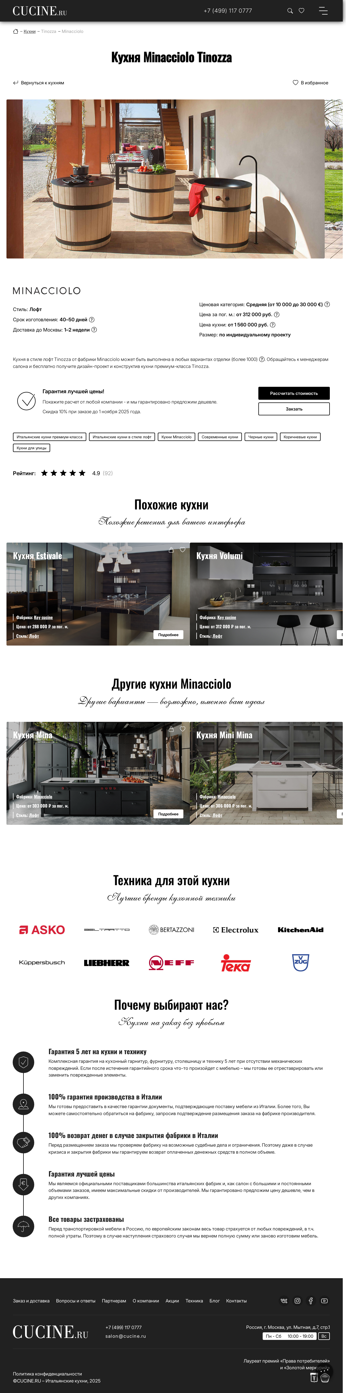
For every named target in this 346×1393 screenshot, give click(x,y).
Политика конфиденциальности (47, 1374)
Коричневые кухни (300, 437)
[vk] (284, 1300)
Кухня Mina (32, 734)
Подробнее (168, 634)
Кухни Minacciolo (176, 437)
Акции (172, 1301)
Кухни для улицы (31, 448)
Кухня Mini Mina (224, 734)
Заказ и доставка (31, 1301)
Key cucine (43, 617)
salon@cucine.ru (125, 1336)
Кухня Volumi (219, 555)
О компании (146, 1301)
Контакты (236, 1301)
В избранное (314, 82)
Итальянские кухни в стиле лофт (122, 437)
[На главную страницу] (40, 10)
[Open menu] (323, 10)
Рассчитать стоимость (294, 393)
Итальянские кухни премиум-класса (50, 437)
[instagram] (297, 1300)
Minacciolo (43, 796)
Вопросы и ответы (75, 1301)
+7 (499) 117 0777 (123, 1327)
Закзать (294, 409)
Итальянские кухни (66, 1381)
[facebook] (311, 1300)
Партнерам (114, 1301)
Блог (215, 1301)
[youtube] (324, 1300)
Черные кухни (260, 437)
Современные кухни (220, 437)
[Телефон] (228, 10)
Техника (194, 1301)
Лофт (34, 635)
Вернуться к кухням (42, 82)
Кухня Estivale (37, 555)
